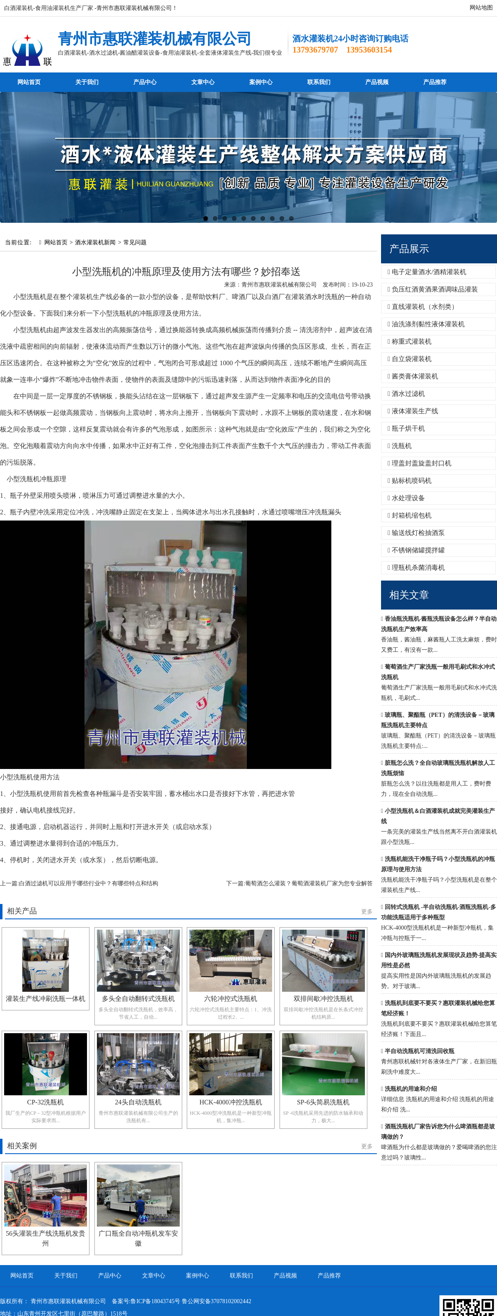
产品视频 (376, 82)
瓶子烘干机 (406, 428)
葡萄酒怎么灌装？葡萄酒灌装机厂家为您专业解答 (309, 883)
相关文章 (409, 595)
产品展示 (409, 248)
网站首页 (29, 82)
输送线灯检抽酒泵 (416, 532)
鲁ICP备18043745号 (155, 1301)
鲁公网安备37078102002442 (216, 1301)
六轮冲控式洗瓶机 (230, 998)
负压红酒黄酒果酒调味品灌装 (433, 289)
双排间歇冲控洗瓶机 (323, 998)
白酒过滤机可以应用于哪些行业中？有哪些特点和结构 (88, 883)
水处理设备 (406, 497)
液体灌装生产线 (413, 411)
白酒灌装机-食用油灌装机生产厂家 (48, 8)
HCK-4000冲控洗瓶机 (230, 1102)
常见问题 (135, 242)
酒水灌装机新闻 (95, 242)
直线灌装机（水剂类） (423, 306)
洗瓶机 (400, 445)
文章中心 (203, 82)
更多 (367, 912)
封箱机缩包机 (410, 515)
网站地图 (481, 8)
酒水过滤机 (406, 393)
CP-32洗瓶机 (45, 1102)
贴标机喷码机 (410, 480)
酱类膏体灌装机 (413, 376)
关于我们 (87, 82)
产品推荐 (434, 82)
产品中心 (145, 82)
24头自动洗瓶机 (138, 1102)
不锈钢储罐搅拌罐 (416, 550)
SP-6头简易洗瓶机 (323, 1102)
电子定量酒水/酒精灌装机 (427, 271)
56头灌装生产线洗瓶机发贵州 (45, 1238)
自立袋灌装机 (410, 358)
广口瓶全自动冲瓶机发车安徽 (138, 1238)
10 (291, 218)
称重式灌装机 (410, 341)
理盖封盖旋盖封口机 (419, 463)
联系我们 (319, 82)
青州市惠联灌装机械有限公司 (155, 39)
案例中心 (261, 82)
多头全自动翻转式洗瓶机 (138, 998)
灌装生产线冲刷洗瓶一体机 (45, 998)
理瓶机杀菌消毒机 (416, 567)
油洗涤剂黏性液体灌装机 (426, 324)
